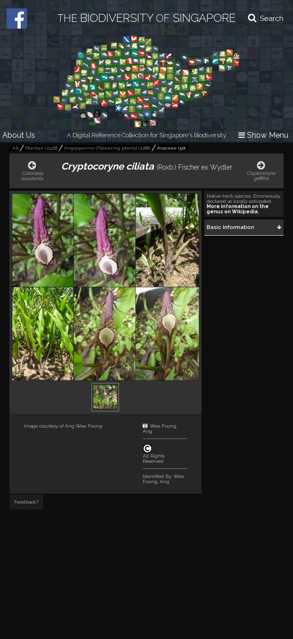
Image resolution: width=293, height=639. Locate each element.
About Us (18, 135)
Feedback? (26, 502)
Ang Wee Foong (83, 426)
